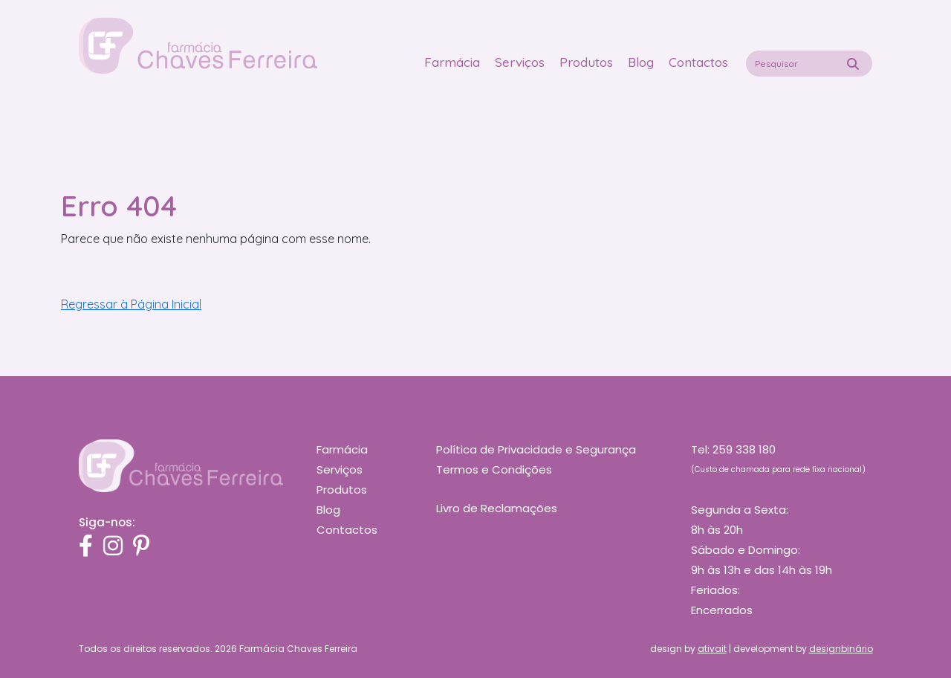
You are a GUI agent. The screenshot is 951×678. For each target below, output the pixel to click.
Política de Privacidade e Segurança (536, 449)
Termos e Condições (494, 469)
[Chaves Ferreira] (181, 464)
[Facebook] (86, 546)
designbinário (841, 648)
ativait (712, 648)
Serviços (520, 62)
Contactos (698, 62)
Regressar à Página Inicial (131, 304)
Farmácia (452, 62)
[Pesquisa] (853, 64)
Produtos (586, 62)
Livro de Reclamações (496, 508)
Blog (641, 62)
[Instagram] (113, 546)
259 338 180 (744, 449)
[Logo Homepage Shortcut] (198, 44)
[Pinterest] (141, 546)
